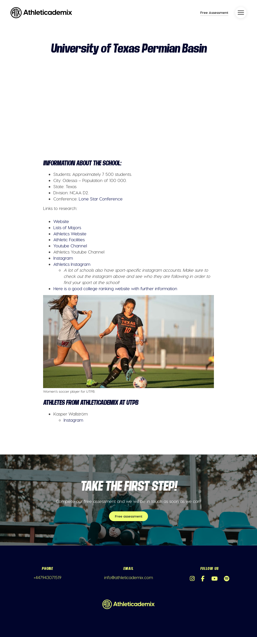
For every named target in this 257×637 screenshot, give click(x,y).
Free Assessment (214, 12)
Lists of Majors (67, 227)
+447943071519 (47, 577)
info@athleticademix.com (128, 577)
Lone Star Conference (101, 198)
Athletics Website (69, 233)
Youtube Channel (70, 245)
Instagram (63, 257)
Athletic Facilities (69, 239)
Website (61, 221)
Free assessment (128, 516)
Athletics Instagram (71, 264)
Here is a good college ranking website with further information (115, 288)
